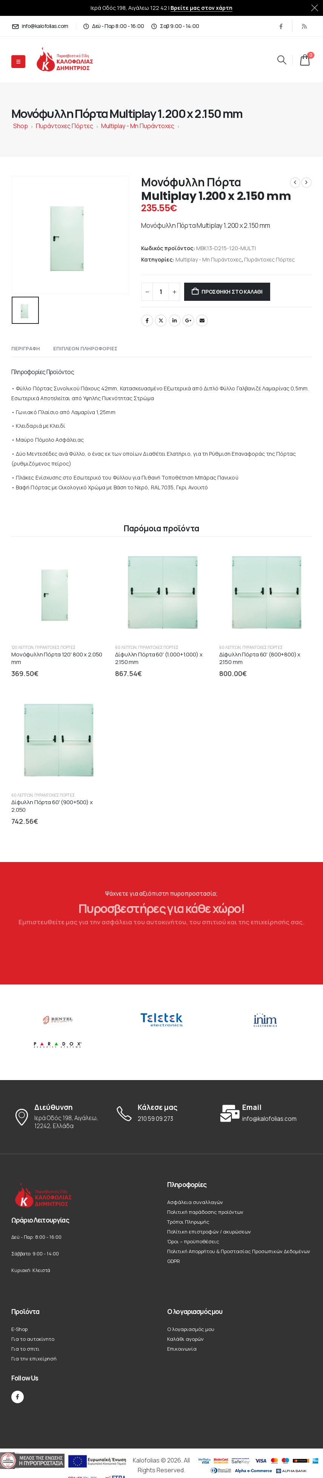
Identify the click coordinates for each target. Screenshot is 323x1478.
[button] (281, 60)
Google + (188, 320)
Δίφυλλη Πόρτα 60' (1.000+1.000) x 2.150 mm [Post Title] (158, 658)
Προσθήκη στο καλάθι (232, 291)
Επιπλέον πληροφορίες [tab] (85, 348)
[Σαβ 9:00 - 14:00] (175, 26)
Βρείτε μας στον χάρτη (201, 7)
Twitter (161, 320)
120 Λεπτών (22, 647)
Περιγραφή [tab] (25, 348)
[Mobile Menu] (18, 61)
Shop (20, 126)
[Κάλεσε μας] (161, 1113)
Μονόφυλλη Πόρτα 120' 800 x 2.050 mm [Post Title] (56, 658)
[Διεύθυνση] (57, 1117)
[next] (306, 182)
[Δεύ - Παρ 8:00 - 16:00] (113, 26)
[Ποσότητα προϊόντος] (160, 292)
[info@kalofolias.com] (39, 26)
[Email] (265, 1113)
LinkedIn (175, 320)
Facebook (147, 320)
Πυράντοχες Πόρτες (64, 126)
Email (202, 320)
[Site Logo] (71, 59)
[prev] (295, 182)
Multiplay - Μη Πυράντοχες (137, 126)
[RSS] (304, 26)
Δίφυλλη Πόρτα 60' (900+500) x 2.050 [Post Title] (52, 806)
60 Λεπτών (126, 647)
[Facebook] (281, 26)
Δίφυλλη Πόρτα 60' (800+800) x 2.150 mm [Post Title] (260, 658)
